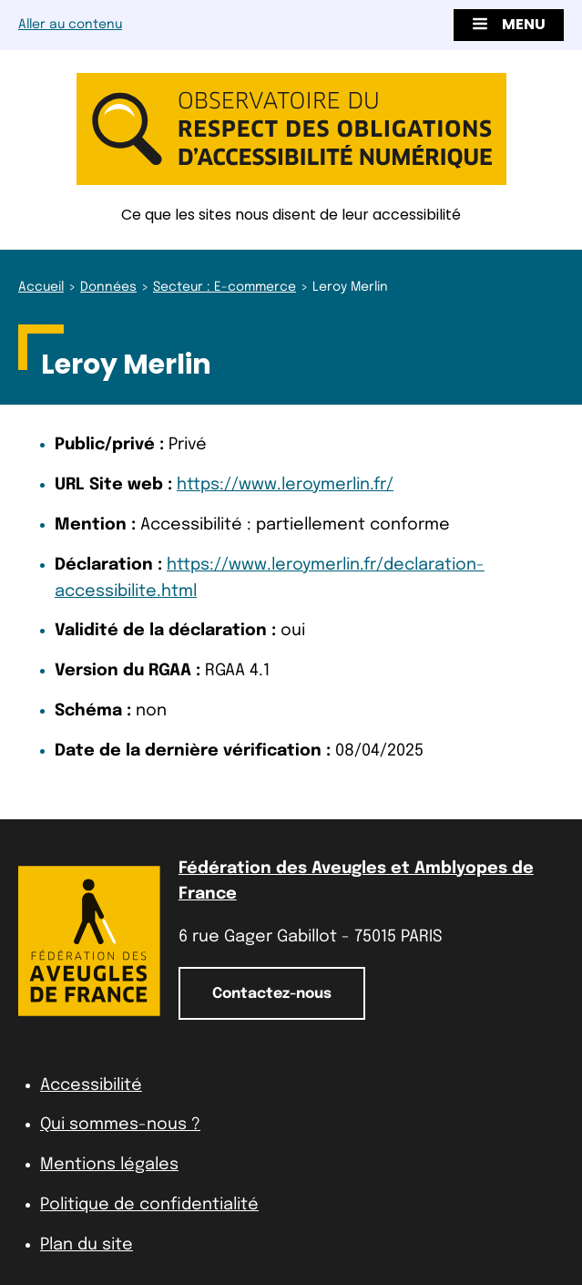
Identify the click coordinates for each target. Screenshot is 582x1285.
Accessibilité (91, 1085)
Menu (509, 24)
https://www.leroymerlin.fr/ (285, 485)
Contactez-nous (272, 994)
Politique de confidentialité (149, 1205)
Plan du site (86, 1245)
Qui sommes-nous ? (120, 1124)
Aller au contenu (70, 24)
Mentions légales (109, 1164)
